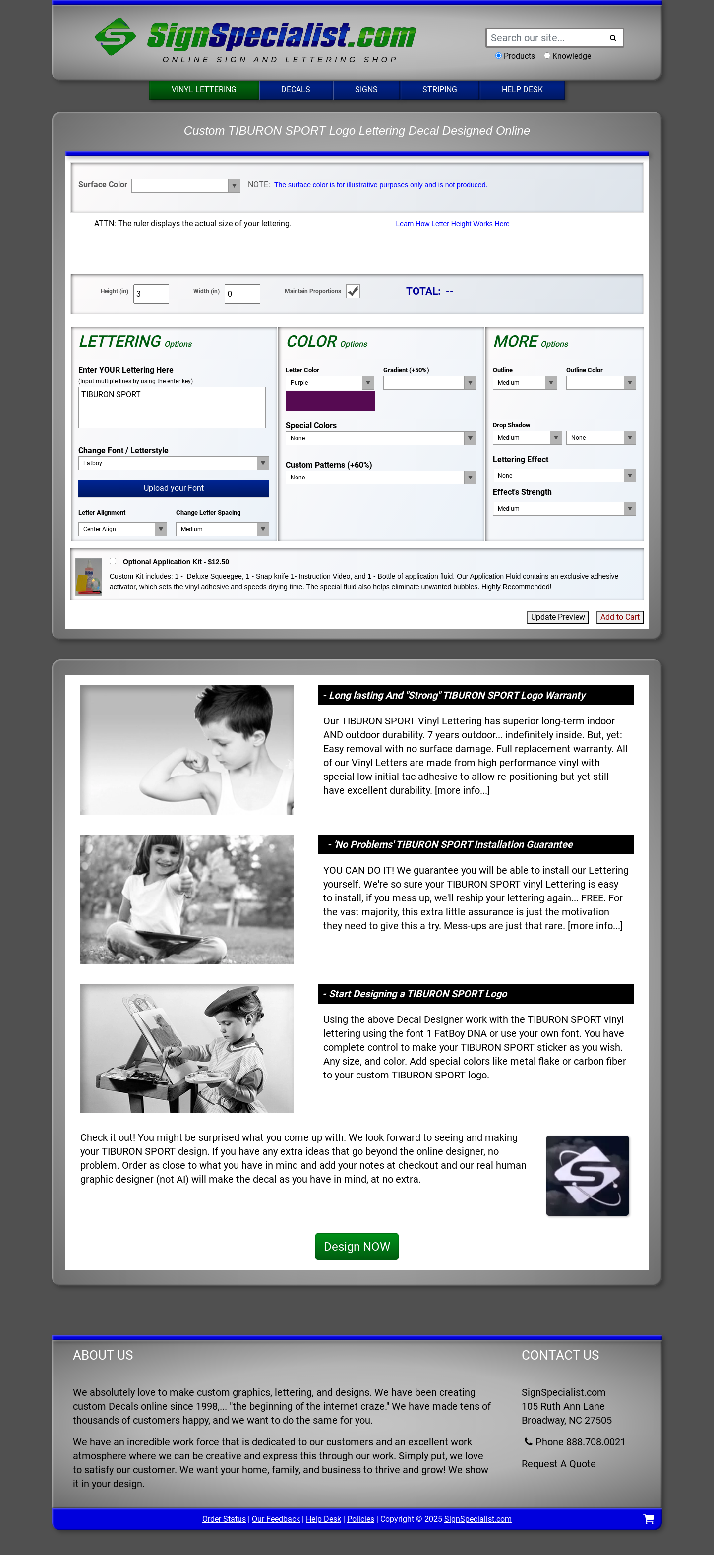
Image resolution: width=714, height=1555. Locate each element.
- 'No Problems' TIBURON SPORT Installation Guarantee (450, 844)
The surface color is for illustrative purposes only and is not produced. (380, 185)
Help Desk (522, 89)
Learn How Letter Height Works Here (453, 224)
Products (519, 55)
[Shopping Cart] (648, 1520)
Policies (360, 1519)
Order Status (224, 1519)
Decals (295, 89)
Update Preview (558, 617)
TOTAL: (423, 291)
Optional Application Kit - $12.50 (176, 562)
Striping (439, 89)
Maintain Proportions (313, 291)
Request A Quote (559, 1464)
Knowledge (571, 55)
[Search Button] (613, 38)
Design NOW (357, 1247)
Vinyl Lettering (204, 89)
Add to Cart (620, 617)
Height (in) (114, 291)
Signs (366, 89)
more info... (462, 790)
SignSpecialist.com (478, 1519)
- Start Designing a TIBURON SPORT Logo (414, 994)
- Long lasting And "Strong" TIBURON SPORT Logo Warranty (453, 695)
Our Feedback (276, 1519)
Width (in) (206, 291)
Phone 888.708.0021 (574, 1442)
